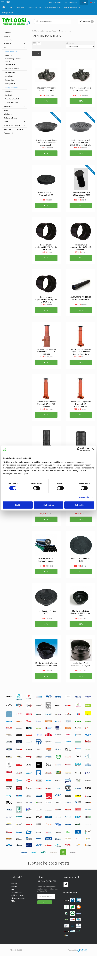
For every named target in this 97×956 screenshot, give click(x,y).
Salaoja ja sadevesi (11, 88)
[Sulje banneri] (93, 449)
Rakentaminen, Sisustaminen (13, 129)
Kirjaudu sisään (71, 2)
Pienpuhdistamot (11, 80)
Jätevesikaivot (10, 65)
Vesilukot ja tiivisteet (12, 99)
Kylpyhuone (8, 114)
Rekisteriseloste (52, 7)
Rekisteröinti (55, 2)
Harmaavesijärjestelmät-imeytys (13, 60)
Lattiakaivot (9, 76)
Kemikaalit (8, 95)
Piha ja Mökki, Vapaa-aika (12, 125)
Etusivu (14, 883)
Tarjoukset (7, 32)
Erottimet (8, 55)
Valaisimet (7, 44)
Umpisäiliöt (9, 91)
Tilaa (45, 902)
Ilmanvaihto (8, 40)
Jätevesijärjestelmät (10, 51)
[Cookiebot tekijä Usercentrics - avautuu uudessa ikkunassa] (79, 449)
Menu (5, 2)
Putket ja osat (8, 106)
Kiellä (17, 505)
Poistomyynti (8, 133)
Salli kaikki (79, 505)
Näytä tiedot (84, 497)
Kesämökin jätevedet (12, 68)
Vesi (5, 47)
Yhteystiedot (8, 12)
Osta (46, 101)
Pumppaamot (10, 84)
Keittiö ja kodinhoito (11, 118)
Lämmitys (7, 36)
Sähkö (6, 122)
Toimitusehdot (34, 7)
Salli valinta (48, 505)
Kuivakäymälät (10, 72)
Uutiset (20, 7)
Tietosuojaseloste (72, 7)
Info (11, 7)
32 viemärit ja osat (11, 103)
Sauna (6, 110)
